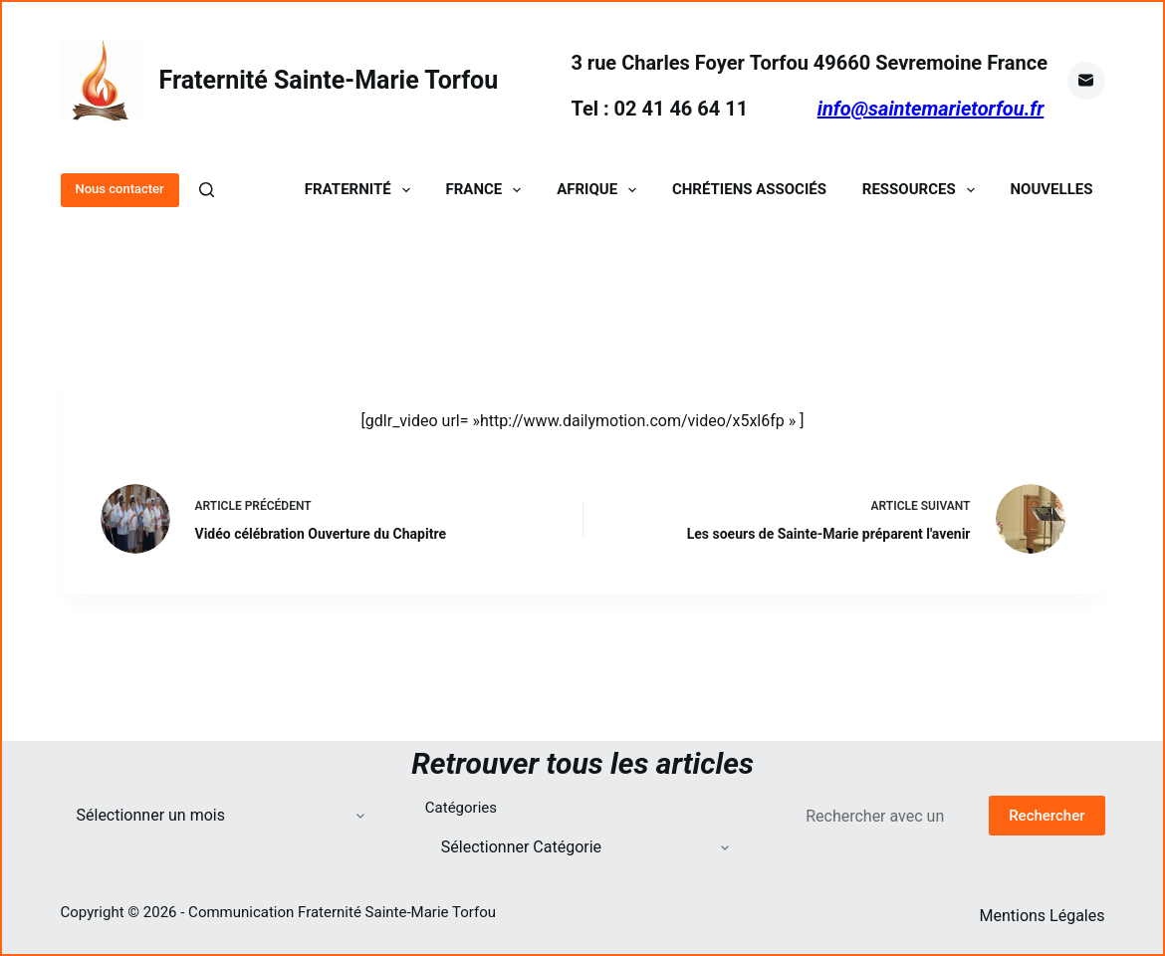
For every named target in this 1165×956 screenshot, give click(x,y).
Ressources (922, 189)
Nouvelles (1052, 189)
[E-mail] (1086, 81)
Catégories (461, 808)
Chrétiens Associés (749, 189)
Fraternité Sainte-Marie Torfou (329, 80)
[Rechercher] (206, 189)
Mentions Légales (1041, 915)
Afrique (600, 189)
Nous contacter (120, 188)
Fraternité (361, 189)
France (488, 189)
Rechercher (1046, 816)
